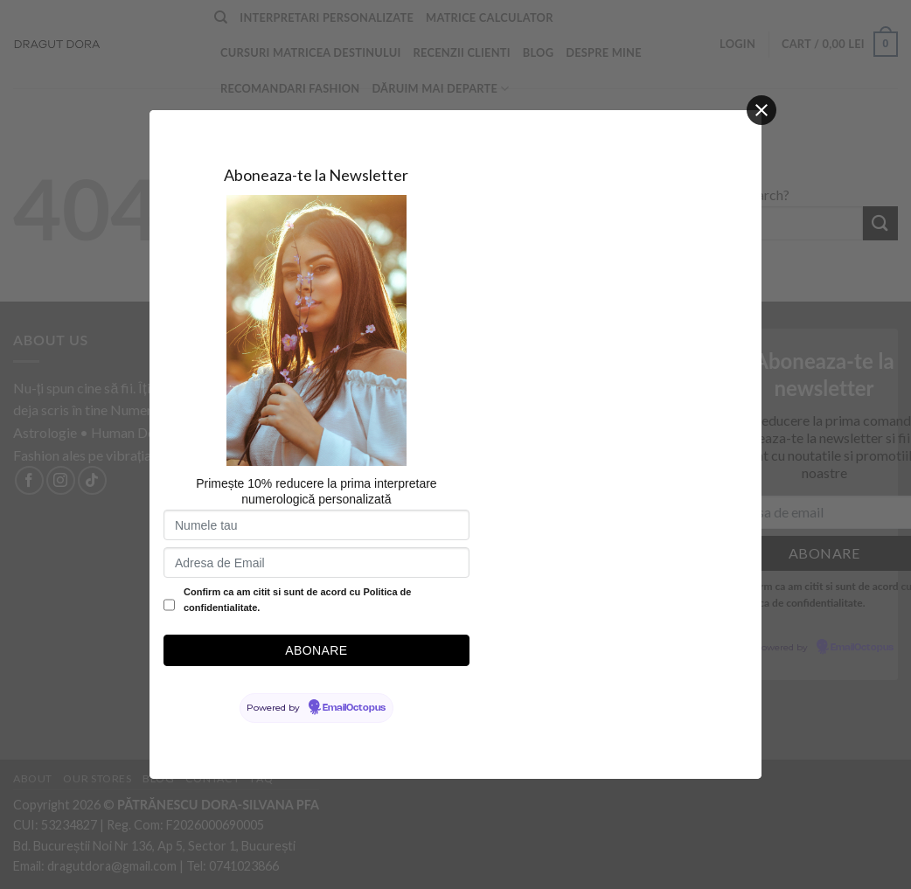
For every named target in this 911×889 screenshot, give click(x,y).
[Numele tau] (316, 525)
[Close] (761, 110)
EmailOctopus (354, 708)
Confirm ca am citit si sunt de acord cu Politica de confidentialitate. (297, 600)
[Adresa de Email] (316, 562)
